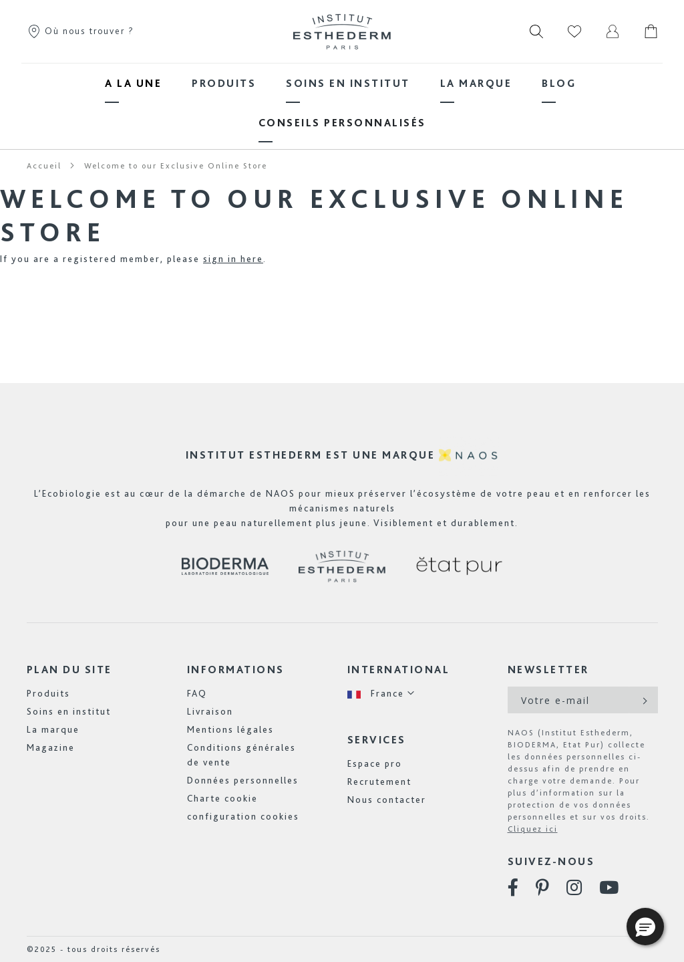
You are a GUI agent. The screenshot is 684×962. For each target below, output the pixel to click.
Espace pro (374, 763)
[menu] (342, 103)
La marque (53, 729)
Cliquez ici (533, 829)
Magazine (51, 747)
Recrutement (379, 781)
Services (376, 739)
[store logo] (342, 31)
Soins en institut (69, 711)
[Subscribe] (643, 700)
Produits (48, 693)
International (398, 669)
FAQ (197, 693)
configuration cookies (243, 816)
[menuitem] (133, 83)
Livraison (210, 711)
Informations (236, 669)
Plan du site (69, 669)
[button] (381, 693)
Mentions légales (230, 729)
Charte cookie (222, 798)
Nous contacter (386, 799)
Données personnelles (243, 780)
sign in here (233, 258)
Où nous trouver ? (80, 30)
